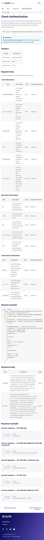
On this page (6, 12)
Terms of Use (6, 536)
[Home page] (2, 8)
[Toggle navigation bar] (2, 3)
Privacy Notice (16, 536)
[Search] (40, 3)
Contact (4, 524)
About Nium (6, 522)
